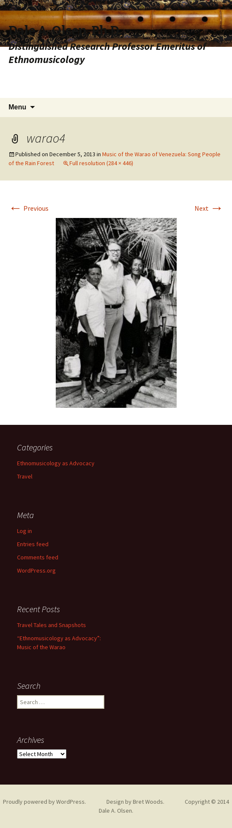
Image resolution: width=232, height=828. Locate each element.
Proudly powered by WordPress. (44, 801)
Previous (29, 208)
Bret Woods (148, 801)
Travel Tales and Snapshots (51, 625)
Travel (24, 476)
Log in (24, 531)
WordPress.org (36, 570)
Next (209, 208)
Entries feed (33, 544)
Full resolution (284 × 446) (101, 163)
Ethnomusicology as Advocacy (56, 463)
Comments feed (37, 557)
